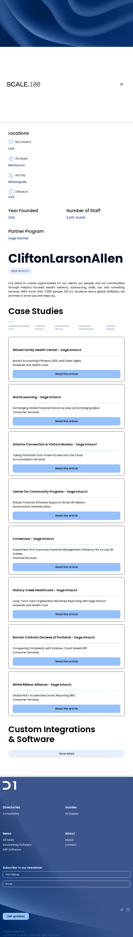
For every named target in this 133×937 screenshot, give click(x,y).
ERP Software (12, 850)
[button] (121, 84)
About (69, 840)
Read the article (66, 374)
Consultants (11, 814)
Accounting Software (17, 845)
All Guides (71, 814)
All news (8, 840)
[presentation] (33, 896)
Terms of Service (13, 931)
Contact (71, 845)
